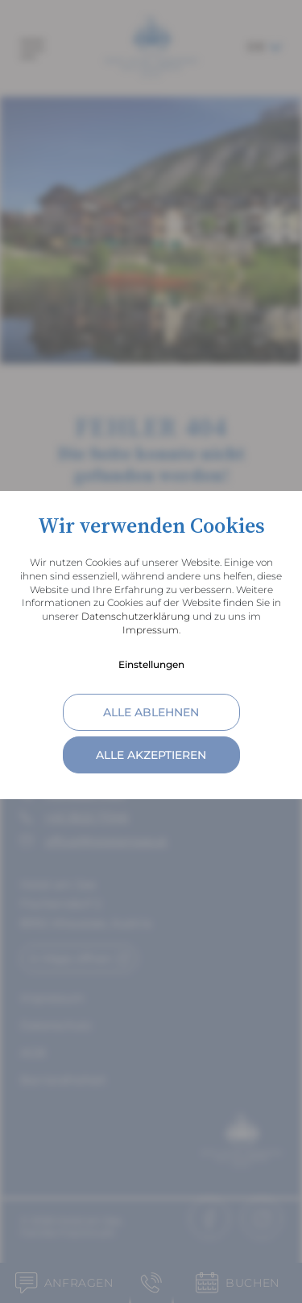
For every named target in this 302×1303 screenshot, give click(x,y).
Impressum (150, 630)
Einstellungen (151, 664)
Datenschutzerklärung (135, 616)
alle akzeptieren (151, 755)
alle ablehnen (151, 712)
